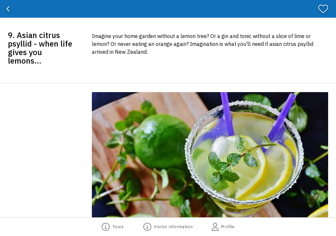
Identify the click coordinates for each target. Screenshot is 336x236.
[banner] (168, 9)
